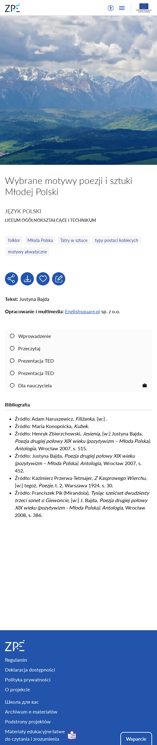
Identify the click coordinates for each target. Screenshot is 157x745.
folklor (14, 240)
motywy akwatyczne (27, 251)
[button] (110, 8)
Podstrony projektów (28, 721)
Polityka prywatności (27, 679)
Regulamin (16, 660)
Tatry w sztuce (73, 240)
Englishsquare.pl (82, 311)
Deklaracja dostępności (30, 669)
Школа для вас (22, 702)
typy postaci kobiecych (116, 240)
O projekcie (17, 689)
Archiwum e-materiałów (31, 711)
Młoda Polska (40, 240)
